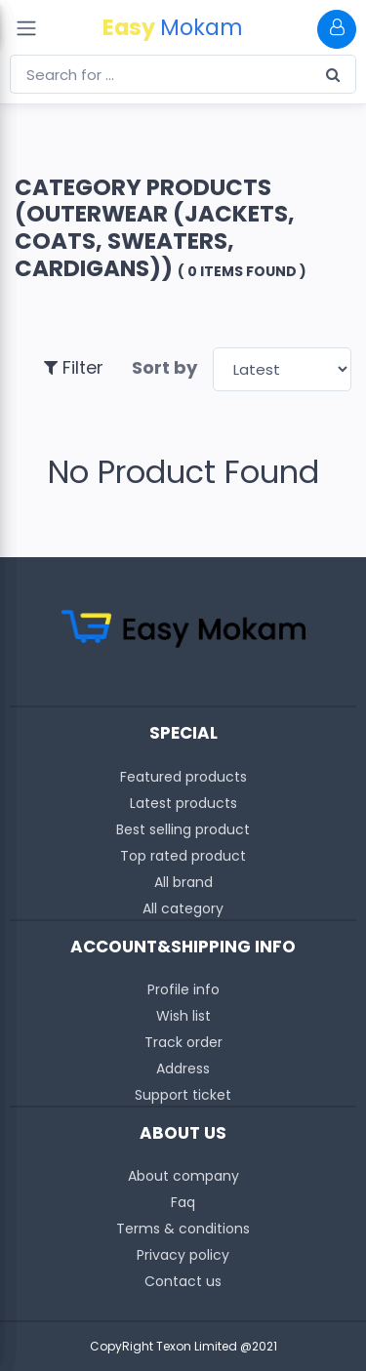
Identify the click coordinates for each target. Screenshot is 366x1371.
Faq (183, 1202)
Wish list (183, 1016)
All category (183, 908)
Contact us (183, 1281)
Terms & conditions (183, 1228)
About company (183, 1176)
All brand (183, 882)
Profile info (183, 989)
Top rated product (183, 856)
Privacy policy (183, 1255)
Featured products (183, 776)
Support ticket (183, 1095)
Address (183, 1068)
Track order (183, 1042)
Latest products (183, 803)
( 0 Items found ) (242, 271)
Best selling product (183, 829)
